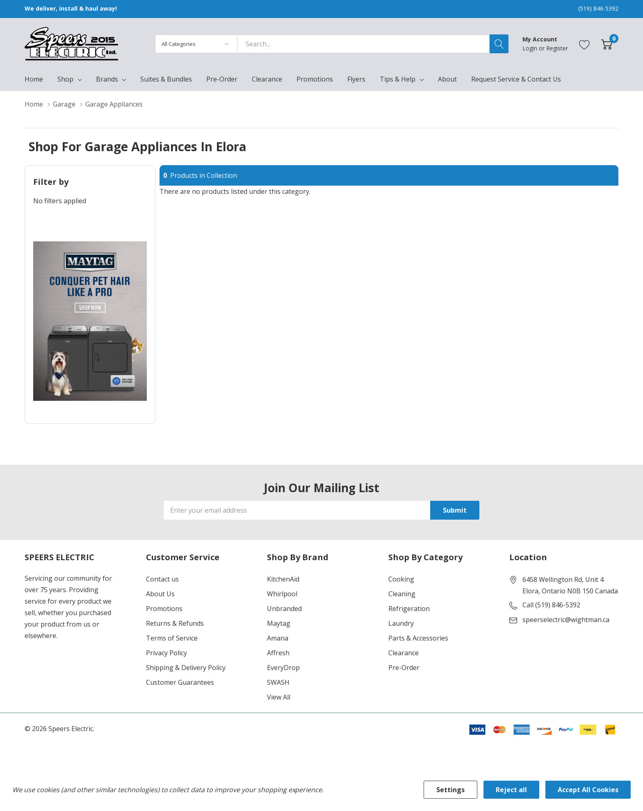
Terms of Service (172, 638)
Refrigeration (409, 608)
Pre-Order (404, 667)
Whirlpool (282, 593)
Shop (65, 79)
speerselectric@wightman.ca (565, 619)
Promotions (164, 608)
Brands (107, 79)
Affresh (278, 652)
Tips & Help (397, 79)
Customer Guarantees (180, 682)
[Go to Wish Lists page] (584, 44)
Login (530, 48)
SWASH (278, 682)
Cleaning (401, 593)
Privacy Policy (166, 652)
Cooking (401, 579)
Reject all (511, 789)
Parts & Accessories (418, 638)
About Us (160, 593)
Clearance (403, 652)
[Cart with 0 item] (606, 44)
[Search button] (499, 43)
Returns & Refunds (175, 623)
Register (557, 48)
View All (278, 697)
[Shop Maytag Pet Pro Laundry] (90, 321)
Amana (277, 638)
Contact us (162, 579)
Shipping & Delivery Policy (186, 667)
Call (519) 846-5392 (551, 604)
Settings (450, 789)
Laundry (401, 623)
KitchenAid (283, 579)
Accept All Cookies (588, 789)
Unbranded (284, 608)
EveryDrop (283, 667)
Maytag (278, 623)
